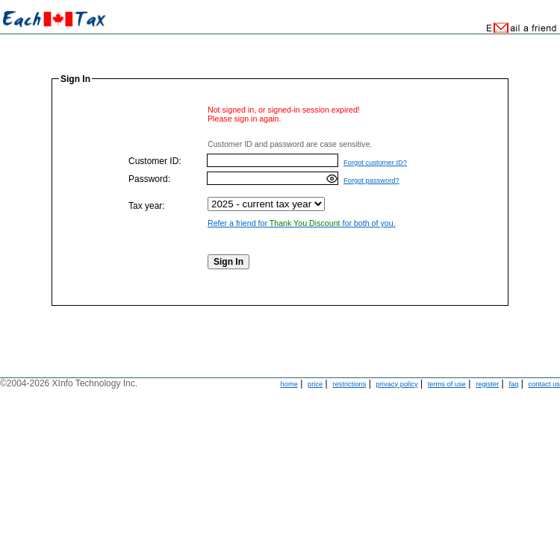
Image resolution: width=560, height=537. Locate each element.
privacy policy (397, 384)
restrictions (349, 384)
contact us (544, 384)
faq (513, 384)
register (487, 384)
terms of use (447, 384)
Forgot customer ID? (375, 162)
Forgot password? (371, 180)
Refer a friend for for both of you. (302, 223)
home (289, 384)
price (315, 384)
